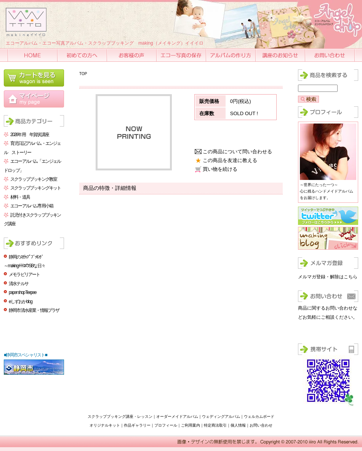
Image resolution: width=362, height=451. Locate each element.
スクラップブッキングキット (35, 188)
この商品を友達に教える (230, 160)
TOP (83, 74)
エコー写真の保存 (182, 55)
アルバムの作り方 (231, 55)
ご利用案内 (190, 425)
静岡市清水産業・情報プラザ (34, 310)
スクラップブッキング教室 (33, 179)
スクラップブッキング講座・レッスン (120, 416)
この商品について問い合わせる (237, 151)
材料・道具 (20, 197)
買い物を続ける (220, 169)
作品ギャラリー (137, 425)
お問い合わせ (330, 55)
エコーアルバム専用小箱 (31, 206)
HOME (33, 55)
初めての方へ (82, 55)
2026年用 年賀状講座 (29, 134)
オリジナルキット (105, 425)
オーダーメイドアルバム (177, 416)
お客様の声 (132, 55)
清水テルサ (18, 283)
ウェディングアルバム (221, 416)
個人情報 (238, 425)
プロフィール (165, 425)
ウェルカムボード (259, 416)
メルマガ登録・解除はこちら (327, 276)
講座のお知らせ (281, 55)
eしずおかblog (20, 301)
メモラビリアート (24, 274)
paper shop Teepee (22, 292)
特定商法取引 (215, 425)
